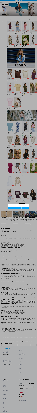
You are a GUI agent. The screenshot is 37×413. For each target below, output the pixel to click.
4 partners (21, 204)
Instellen (11, 214)
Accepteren (25, 214)
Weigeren (18, 214)
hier (12, 210)
